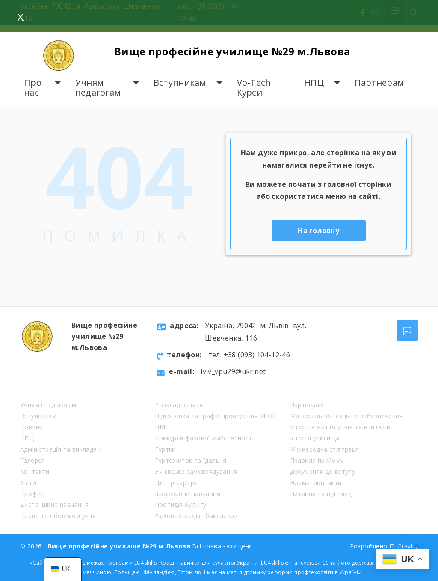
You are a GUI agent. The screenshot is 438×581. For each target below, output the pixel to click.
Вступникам (180, 82)
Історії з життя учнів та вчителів (340, 427)
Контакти (34, 471)
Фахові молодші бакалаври (196, 516)
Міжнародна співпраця (324, 449)
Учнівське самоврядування (196, 471)
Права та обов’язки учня (58, 516)
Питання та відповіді (321, 494)
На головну (318, 230)
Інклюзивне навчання (187, 494)
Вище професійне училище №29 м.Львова (232, 51)
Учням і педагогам (98, 88)
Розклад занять (179, 405)
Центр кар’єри (176, 483)
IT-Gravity (403, 546)
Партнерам (379, 82)
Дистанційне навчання (54, 504)
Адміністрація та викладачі (61, 449)
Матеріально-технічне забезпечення (346, 416)
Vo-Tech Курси (254, 88)
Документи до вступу (322, 471)
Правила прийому (317, 460)
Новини (31, 427)
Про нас (32, 88)
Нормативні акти (316, 483)
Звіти (28, 483)
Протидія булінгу (180, 504)
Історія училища (315, 438)
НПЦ (314, 82)
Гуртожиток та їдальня (190, 460)
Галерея (32, 460)
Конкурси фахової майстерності (204, 438)
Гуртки (165, 449)
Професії (33, 494)
